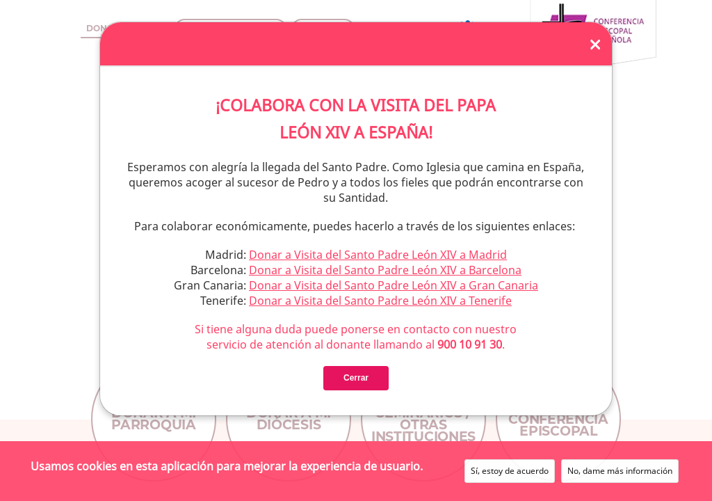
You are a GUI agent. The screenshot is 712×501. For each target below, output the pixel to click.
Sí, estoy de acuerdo (510, 471)
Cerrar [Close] (356, 378)
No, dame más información (619, 471)
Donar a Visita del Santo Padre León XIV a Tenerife (380, 300)
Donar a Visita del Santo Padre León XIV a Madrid (378, 254)
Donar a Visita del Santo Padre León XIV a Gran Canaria (393, 285)
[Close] (595, 44)
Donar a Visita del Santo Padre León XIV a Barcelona (385, 270)
